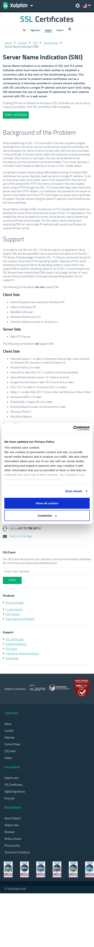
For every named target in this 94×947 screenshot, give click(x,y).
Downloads (12, 658)
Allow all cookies (47, 503)
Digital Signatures (16, 644)
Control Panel (12, 744)
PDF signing (13, 614)
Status (8, 758)
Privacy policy (12, 845)
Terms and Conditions (17, 852)
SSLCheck (11, 648)
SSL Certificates (15, 602)
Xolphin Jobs (12, 825)
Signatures (35, 30)
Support (48, 30)
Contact (59, 30)
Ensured (9, 798)
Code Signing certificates (20, 619)
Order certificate (16, 114)
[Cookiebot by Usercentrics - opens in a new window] (73, 428)
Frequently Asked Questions (22, 653)
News (8, 724)
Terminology (51, 43)
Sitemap (9, 737)
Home (8, 43)
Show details (74, 491)
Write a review (13, 838)
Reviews (9, 832)
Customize (47, 515)
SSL (24, 30)
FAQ (35, 43)
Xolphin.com (12, 778)
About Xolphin (13, 818)
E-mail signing (14, 609)
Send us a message (17, 536)
